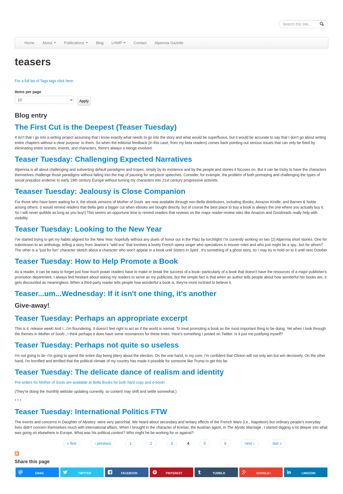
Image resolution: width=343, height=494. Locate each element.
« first (71, 443)
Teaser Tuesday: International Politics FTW (91, 412)
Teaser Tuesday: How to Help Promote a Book (96, 261)
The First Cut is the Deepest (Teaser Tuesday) (96, 127)
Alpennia (42, 17)
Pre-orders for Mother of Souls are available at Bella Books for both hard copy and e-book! (90, 382)
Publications (76, 43)
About (49, 43)
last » (277, 443)
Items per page (28, 92)
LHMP (118, 43)
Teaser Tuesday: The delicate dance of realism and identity (119, 372)
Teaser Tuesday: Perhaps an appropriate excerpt (101, 318)
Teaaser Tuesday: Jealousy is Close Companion (100, 191)
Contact (140, 43)
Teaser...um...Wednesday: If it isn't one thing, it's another (116, 293)
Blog (99, 43)
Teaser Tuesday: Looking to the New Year (88, 229)
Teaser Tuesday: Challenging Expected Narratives (103, 159)
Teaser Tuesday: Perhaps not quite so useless (97, 345)
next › (249, 443)
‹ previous (103, 443)
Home (29, 43)
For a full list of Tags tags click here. (44, 81)
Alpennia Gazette (169, 43)
